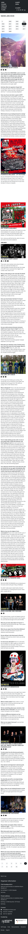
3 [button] (11, 863)
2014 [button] (3, 29)
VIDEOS (3, 10)
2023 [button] (24, 21)
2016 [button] (17, 26)
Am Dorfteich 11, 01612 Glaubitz (9, 890)
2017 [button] (10, 26)
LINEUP (17, 2)
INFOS (17, 4)
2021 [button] (10, 24)
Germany (3, 892)
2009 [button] (10, 31)
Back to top (3, 876)
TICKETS (3, 4)
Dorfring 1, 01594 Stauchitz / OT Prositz (10, 901)
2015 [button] (24, 26)
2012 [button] (17, 29)
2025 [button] (10, 21)
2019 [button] (24, 24)
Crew (9, 927)
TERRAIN (4, 6)
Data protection (15, 927)
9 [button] (11, 866)
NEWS (2, 2)
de (24, 10)
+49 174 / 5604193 (6, 914)
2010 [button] (3, 31)
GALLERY (17, 8)
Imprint (8, 930)
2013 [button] (10, 29)
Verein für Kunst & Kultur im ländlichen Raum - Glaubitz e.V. (12, 887)
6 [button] (25, 863)
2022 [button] (3, 24)
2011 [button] (24, 29)
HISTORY (3, 8)
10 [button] (16, 866)
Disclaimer (23, 927)
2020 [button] (17, 24)
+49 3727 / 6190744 (6, 911)
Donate (2, 930)
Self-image (3, 927)
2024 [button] (17, 21)
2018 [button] (3, 26)
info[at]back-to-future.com (8, 909)
